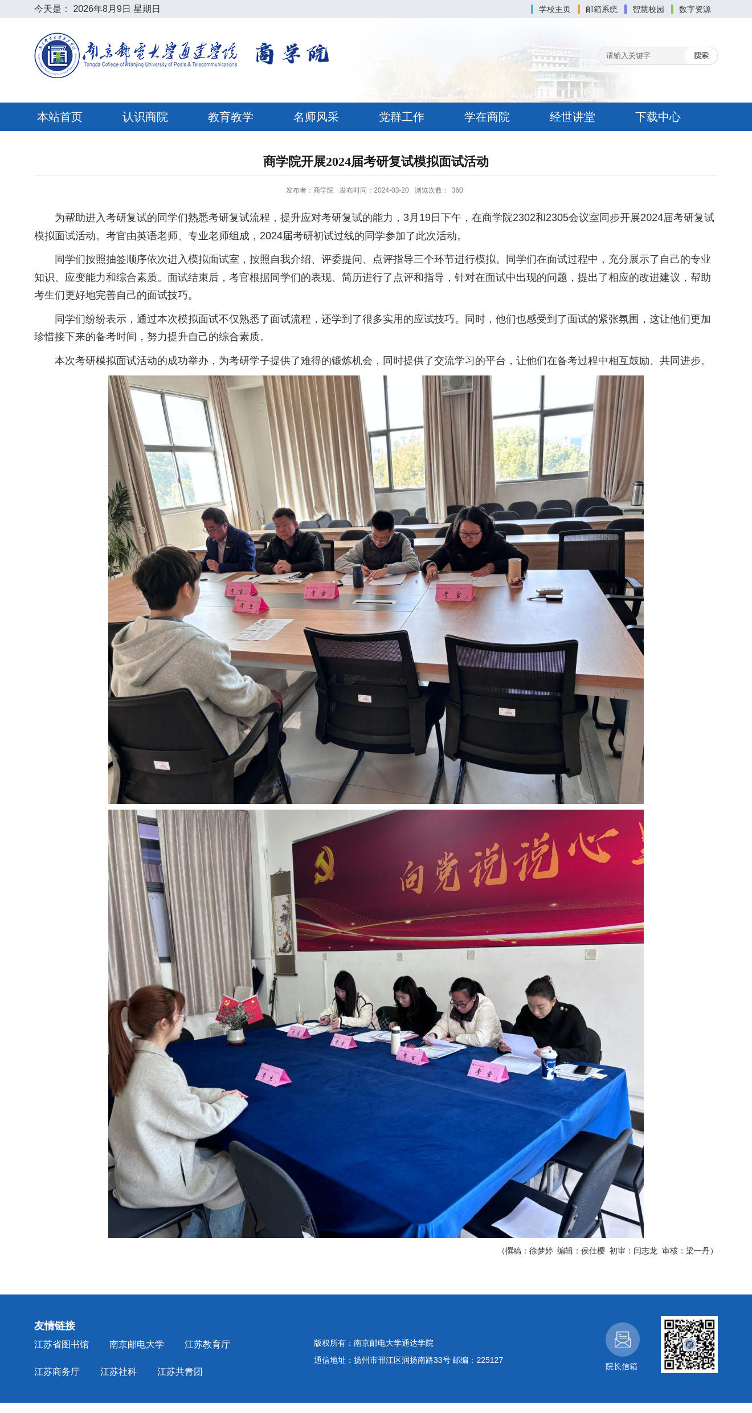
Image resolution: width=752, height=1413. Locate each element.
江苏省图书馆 (61, 1344)
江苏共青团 (180, 1372)
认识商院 (145, 117)
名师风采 (316, 117)
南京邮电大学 (136, 1344)
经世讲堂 (572, 117)
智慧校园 (648, 9)
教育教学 (231, 117)
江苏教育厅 (207, 1344)
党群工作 (401, 117)
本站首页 (60, 117)
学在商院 (487, 117)
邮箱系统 (602, 9)
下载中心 (658, 117)
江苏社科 (118, 1372)
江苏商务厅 (57, 1372)
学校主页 (555, 9)
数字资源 (695, 9)
